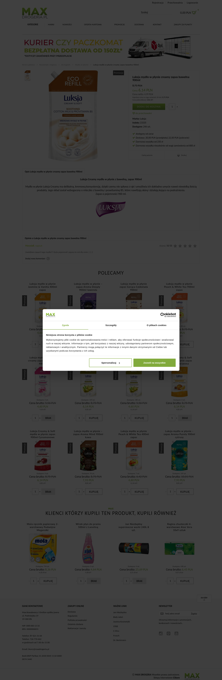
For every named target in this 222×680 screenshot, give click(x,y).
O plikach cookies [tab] (156, 325)
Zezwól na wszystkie (154, 362)
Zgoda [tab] (65, 325)
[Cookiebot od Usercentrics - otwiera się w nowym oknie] (162, 315)
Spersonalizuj (110, 362)
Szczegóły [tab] (111, 325)
